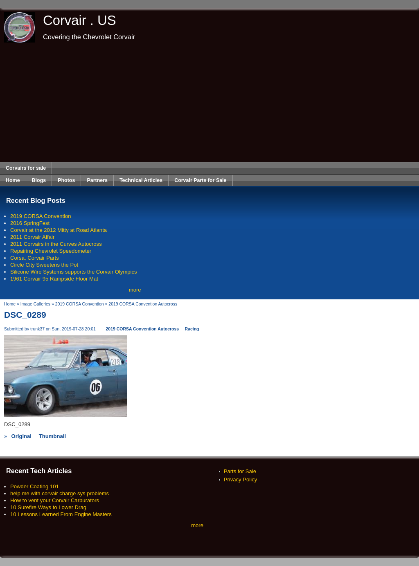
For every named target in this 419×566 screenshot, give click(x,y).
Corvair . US (79, 20)
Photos (66, 180)
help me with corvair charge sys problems (59, 493)
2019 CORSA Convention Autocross (142, 304)
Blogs (39, 180)
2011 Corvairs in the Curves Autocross (56, 244)
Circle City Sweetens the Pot (44, 265)
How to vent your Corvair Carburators (54, 500)
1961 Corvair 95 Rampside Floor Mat (54, 279)
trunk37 (37, 329)
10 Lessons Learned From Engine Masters (61, 514)
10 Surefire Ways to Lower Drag (48, 507)
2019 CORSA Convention (40, 216)
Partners (97, 180)
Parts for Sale (240, 471)
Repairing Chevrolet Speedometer (50, 251)
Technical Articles (140, 180)
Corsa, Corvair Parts (34, 258)
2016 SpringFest (30, 223)
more (135, 290)
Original (21, 436)
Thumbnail (52, 436)
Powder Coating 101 (34, 486)
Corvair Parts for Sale (200, 180)
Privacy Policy (240, 479)
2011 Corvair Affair (32, 237)
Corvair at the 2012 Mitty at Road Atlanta (58, 230)
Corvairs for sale (26, 168)
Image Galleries (35, 304)
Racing (192, 329)
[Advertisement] (209, 102)
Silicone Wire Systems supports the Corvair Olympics (73, 272)
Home (13, 180)
